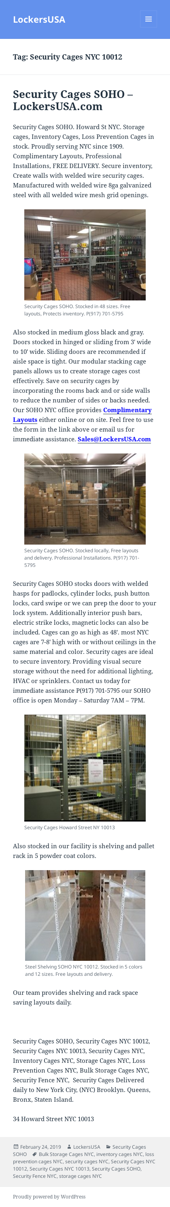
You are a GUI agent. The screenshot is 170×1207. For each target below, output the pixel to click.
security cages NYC (86, 1161)
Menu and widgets (148, 27)
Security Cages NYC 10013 (59, 1168)
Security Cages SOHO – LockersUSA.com (73, 100)
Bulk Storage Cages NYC (66, 1154)
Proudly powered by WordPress (49, 1196)
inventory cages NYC (119, 1154)
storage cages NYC (80, 1176)
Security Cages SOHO (116, 1168)
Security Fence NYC (35, 1176)
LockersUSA (39, 19)
